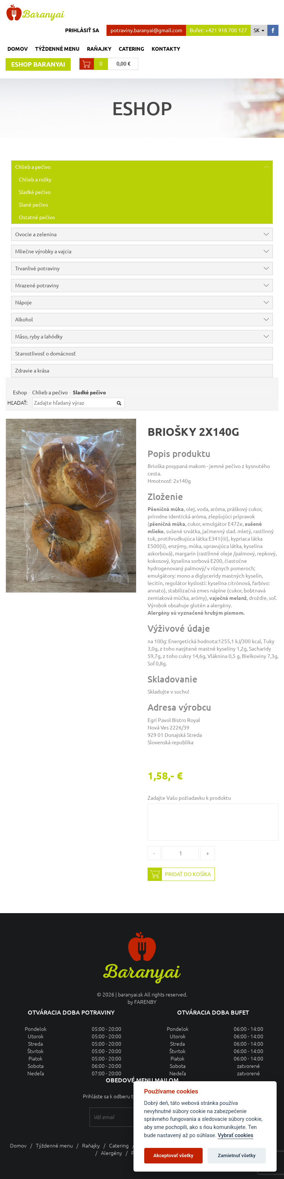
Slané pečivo (33, 205)
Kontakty (166, 49)
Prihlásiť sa (82, 30)
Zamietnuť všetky (237, 1155)
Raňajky (99, 49)
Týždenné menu (57, 49)
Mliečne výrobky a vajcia (144, 251)
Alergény (111, 1153)
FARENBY (145, 1002)
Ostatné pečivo (37, 217)
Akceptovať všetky (173, 1155)
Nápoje (144, 302)
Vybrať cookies (235, 1135)
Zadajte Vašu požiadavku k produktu (189, 798)
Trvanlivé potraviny (144, 268)
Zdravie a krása (32, 371)
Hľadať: (17, 403)
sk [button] (259, 30)
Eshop (20, 392)
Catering (131, 49)
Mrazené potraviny (144, 285)
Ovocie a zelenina (144, 234)
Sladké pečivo (35, 192)
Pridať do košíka (179, 874)
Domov (17, 49)
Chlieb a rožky (35, 180)
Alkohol (144, 319)
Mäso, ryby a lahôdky (144, 336)
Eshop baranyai (38, 64)
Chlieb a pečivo (144, 167)
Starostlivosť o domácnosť (45, 354)
